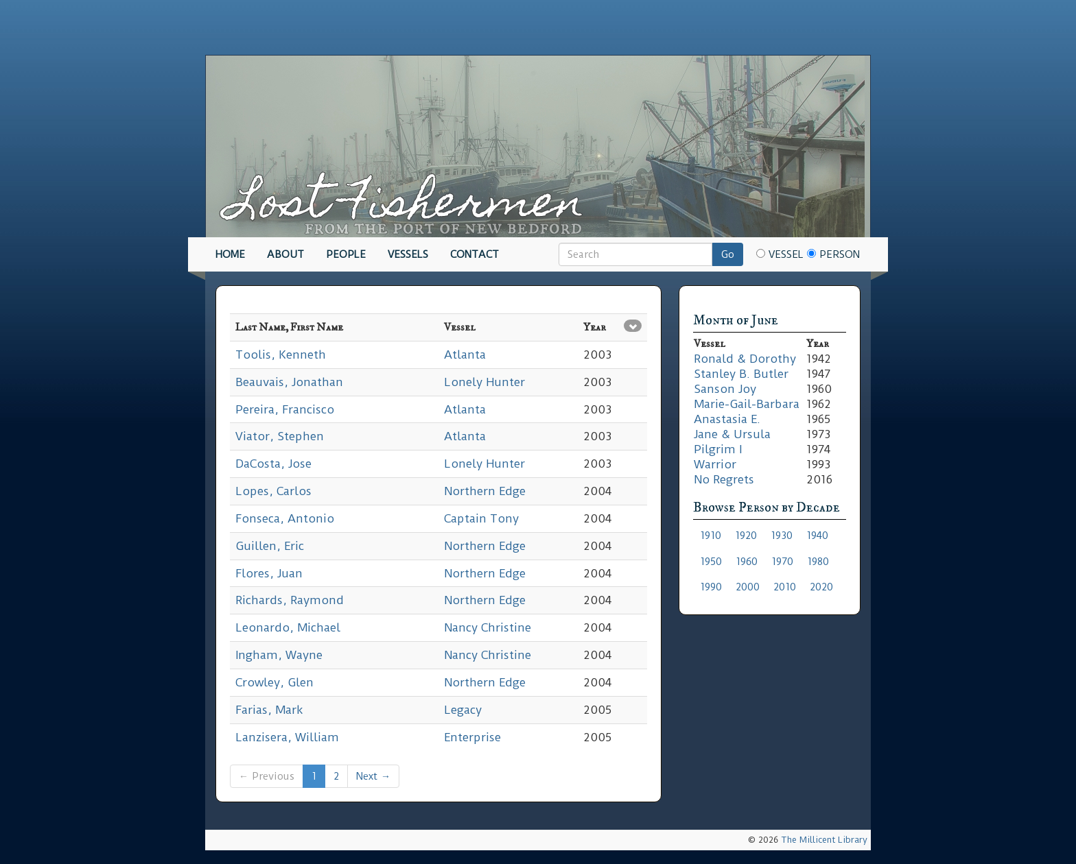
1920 (746, 535)
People (346, 254)
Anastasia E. (727, 419)
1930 (782, 535)
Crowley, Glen (274, 682)
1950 (711, 561)
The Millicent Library (824, 840)
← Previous (266, 776)
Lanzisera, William (287, 737)
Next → (373, 776)
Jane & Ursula (732, 434)
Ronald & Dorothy (745, 358)
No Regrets (724, 479)
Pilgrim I (718, 449)
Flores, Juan (269, 573)
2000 (748, 587)
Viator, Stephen (279, 436)
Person (833, 254)
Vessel (780, 254)
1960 (747, 561)
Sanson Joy (725, 389)
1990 (711, 587)
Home (230, 254)
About (285, 254)
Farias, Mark (269, 710)
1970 (782, 561)
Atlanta (465, 354)
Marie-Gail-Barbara (746, 404)
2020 (821, 587)
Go (727, 254)
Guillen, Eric (269, 546)
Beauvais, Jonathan (289, 382)
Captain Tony (481, 518)
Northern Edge (485, 491)
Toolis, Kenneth (280, 354)
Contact (474, 254)
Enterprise (472, 737)
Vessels (408, 254)
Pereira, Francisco (284, 409)
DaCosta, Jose (273, 463)
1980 (818, 561)
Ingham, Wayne (279, 655)
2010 (784, 587)
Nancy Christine (487, 627)
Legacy (463, 710)
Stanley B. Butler (741, 374)
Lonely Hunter (484, 382)
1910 (710, 535)
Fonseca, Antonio (284, 518)
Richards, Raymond (289, 600)
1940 (817, 535)
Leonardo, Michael (287, 627)
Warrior (715, 464)
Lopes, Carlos (273, 491)
